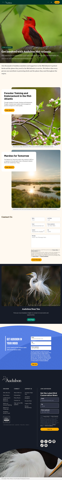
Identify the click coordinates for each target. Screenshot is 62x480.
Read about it (9, 110)
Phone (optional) (51, 224)
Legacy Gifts (28, 403)
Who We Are (6, 392)
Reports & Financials (6, 408)
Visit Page (31, 319)
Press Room (17, 398)
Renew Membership (28, 406)
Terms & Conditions (44, 256)
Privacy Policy (35, 256)
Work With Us (17, 392)
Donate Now (28, 401)
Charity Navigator (6, 419)
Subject (33, 230)
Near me (48, 2)
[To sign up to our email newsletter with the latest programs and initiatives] (38, 225)
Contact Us (17, 400)
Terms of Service (34, 250)
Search (51, 2)
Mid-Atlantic (7, 47)
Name (33, 218)
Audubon (8, 2)
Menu (3, 2)
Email (33, 224)
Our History (6, 395)
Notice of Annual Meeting (7, 404)
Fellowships (17, 395)
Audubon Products (27, 397)
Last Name (49, 218)
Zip (48, 230)
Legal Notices (17, 424)
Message (33, 235)
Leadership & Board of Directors (6, 399)
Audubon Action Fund (6, 412)
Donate (57, 2)
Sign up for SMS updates (18, 403)
